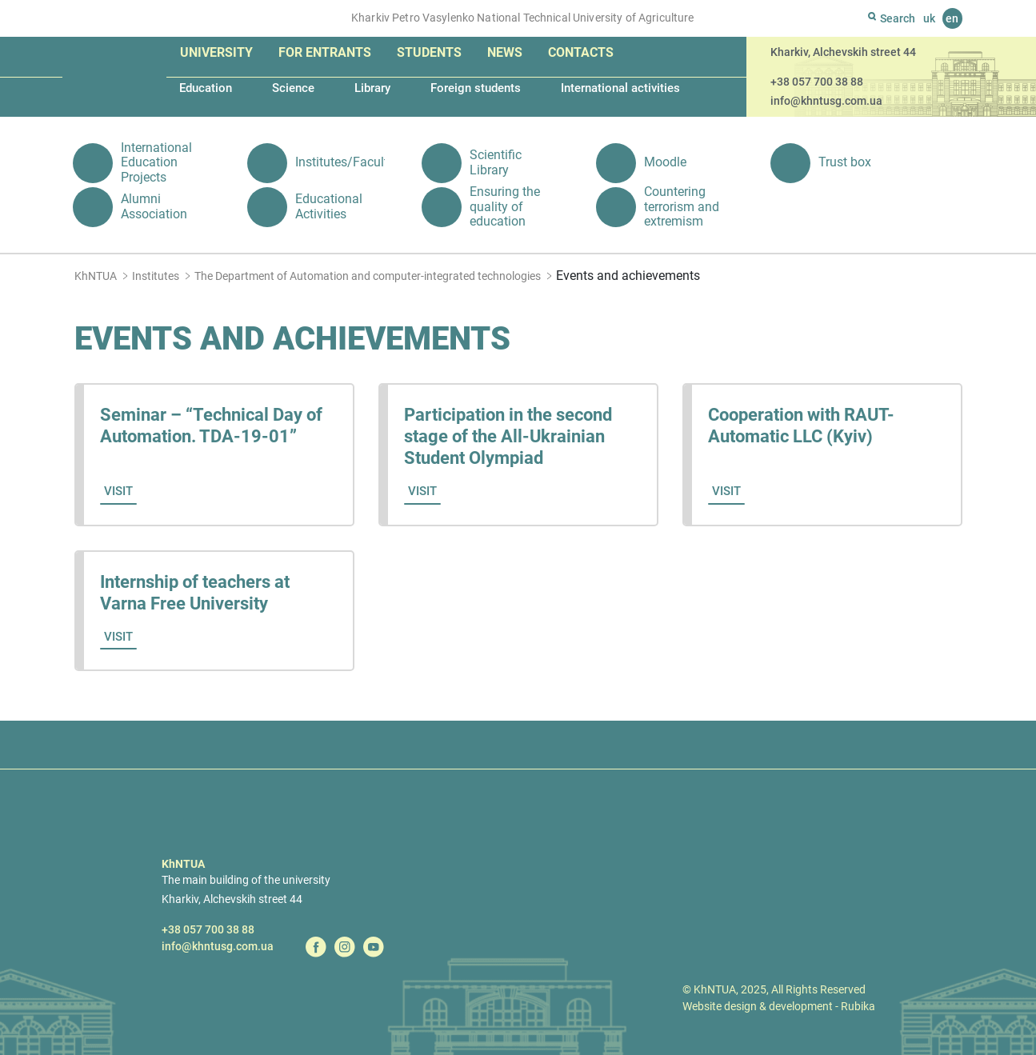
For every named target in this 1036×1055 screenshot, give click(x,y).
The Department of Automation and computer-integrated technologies (367, 276)
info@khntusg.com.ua (826, 100)
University (216, 52)
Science (293, 88)
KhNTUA (95, 276)
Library (372, 88)
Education (205, 88)
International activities (620, 88)
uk (929, 18)
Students (429, 52)
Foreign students (475, 88)
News (504, 52)
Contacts (581, 52)
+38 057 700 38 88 (816, 81)
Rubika (858, 1006)
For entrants (324, 52)
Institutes (155, 276)
